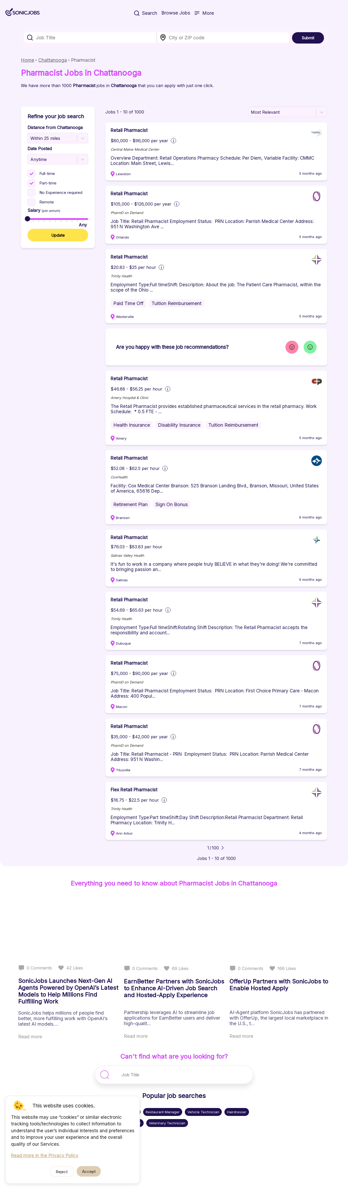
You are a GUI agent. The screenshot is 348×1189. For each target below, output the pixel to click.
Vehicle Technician (203, 1112)
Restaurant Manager (163, 1112)
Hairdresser (236, 1112)
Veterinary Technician (167, 1123)
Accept (88, 1171)
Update (58, 235)
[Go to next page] (222, 847)
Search (145, 13)
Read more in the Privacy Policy (44, 1155)
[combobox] (90, 37)
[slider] (27, 218)
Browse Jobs (175, 13)
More (204, 13)
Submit (308, 37)
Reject (62, 1171)
